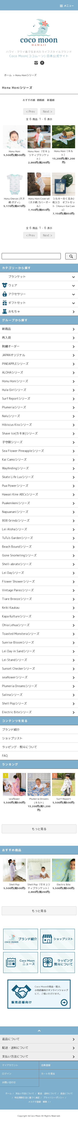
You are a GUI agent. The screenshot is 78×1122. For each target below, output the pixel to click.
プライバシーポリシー (53, 1097)
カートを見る (48, 1073)
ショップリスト (12, 738)
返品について (66, 1093)
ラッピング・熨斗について (19, 747)
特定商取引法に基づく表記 (27, 1097)
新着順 (50, 100)
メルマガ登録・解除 (37, 1101)
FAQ (5, 756)
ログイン (6, 1073)
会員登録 (45, 1065)
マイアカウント (10, 1065)
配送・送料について (47, 1093)
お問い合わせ (9, 1082)
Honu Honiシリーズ (26, 75)
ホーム (8, 75)
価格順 (40, 100)
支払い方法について (24, 1093)
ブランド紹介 (11, 729)
